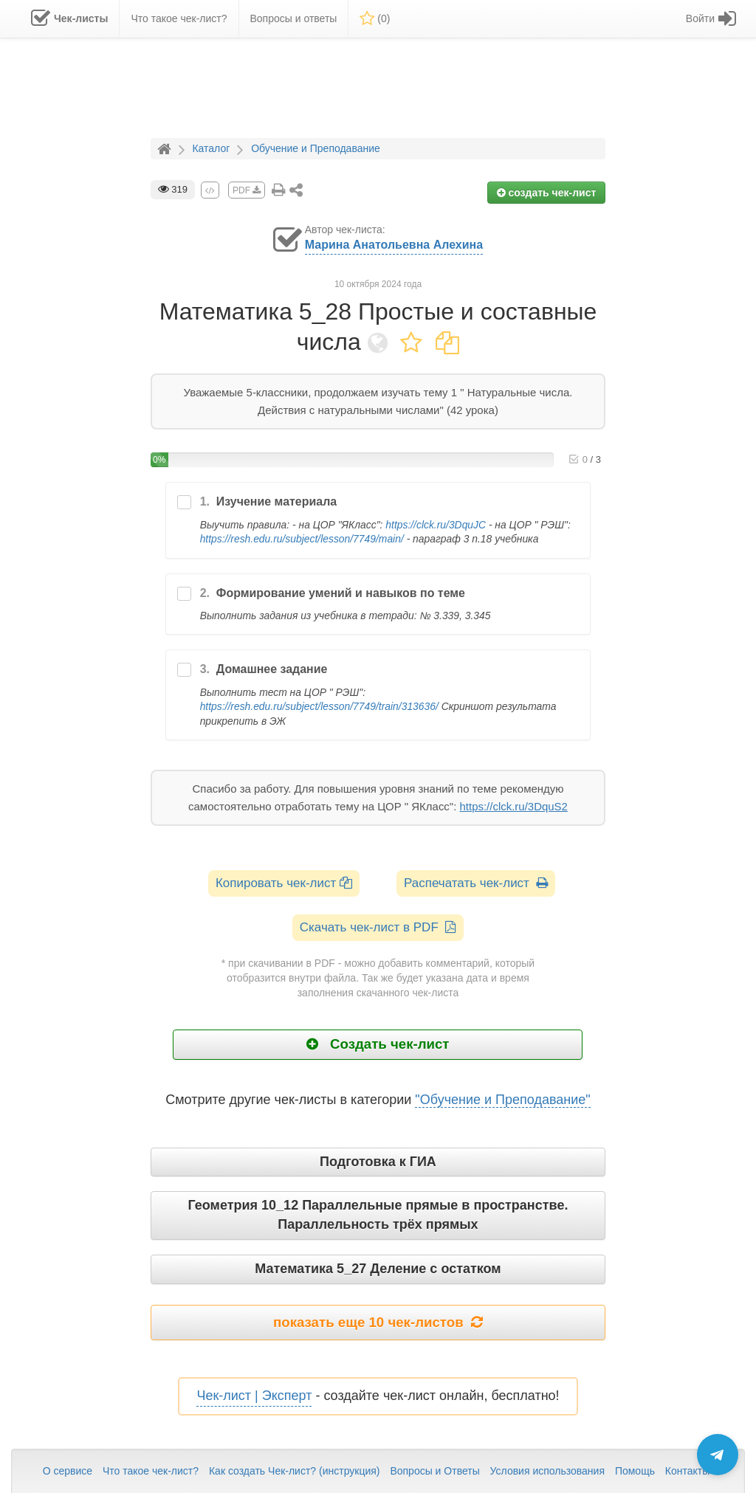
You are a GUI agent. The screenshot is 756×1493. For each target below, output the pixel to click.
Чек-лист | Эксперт (254, 1395)
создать (547, 193)
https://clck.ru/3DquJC (435, 525)
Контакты (687, 1471)
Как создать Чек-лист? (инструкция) (294, 1471)
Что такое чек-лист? (151, 1471)
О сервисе (67, 1471)
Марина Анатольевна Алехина (394, 244)
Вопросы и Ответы (434, 1471)
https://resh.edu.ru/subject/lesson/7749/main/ (302, 539)
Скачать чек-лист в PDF (378, 927)
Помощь (635, 1471)
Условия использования (547, 1471)
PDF (247, 190)
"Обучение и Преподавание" (502, 1099)
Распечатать (476, 883)
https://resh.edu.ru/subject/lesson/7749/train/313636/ (319, 706)
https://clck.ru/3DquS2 (513, 806)
